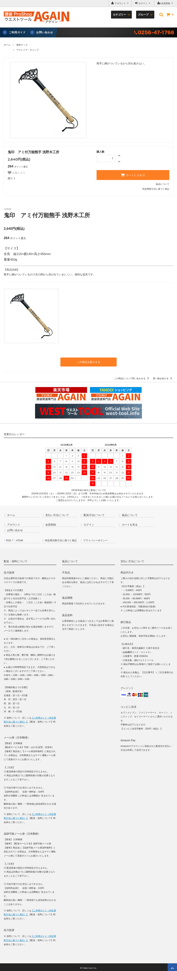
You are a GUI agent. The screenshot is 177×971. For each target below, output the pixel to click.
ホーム (7, 45)
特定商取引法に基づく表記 (155, 189)
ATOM (18, 539)
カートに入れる (133, 175)
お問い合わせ (44, 32)
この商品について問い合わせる (132, 378)
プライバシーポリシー (96, 539)
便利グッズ (22, 45)
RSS (8, 539)
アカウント (120, 3)
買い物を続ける (163, 378)
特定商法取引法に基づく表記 (61, 539)
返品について (162, 184)
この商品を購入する (88, 361)
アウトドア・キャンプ (27, 50)
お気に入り (16, 173)
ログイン (143, 3)
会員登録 (166, 3)
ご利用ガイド (17, 32)
